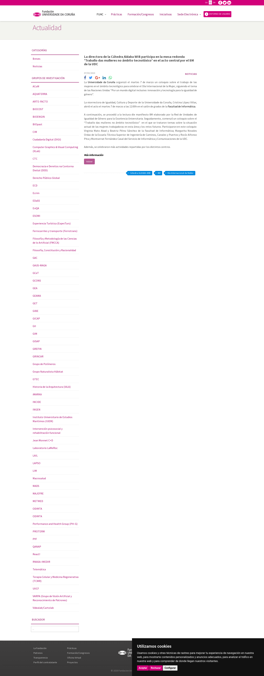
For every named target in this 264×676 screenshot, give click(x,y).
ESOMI (36, 215)
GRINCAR (38, 356)
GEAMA (37, 295)
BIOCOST (38, 109)
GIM (35, 333)
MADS (36, 486)
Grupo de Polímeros (44, 364)
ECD (35, 185)
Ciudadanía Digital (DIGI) (47, 139)
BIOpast (37, 124)
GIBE (35, 311)
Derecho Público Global (46, 178)
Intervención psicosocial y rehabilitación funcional (47, 430)
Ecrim (36, 193)
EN (214, 2)
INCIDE (37, 402)
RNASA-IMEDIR (41, 561)
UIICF (36, 588)
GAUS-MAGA (40, 265)
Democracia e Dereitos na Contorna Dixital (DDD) (53, 168)
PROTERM (39, 531)
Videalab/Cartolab (43, 607)
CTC (35, 158)
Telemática (39, 569)
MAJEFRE (38, 493)
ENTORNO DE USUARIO (217, 14)
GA (206, 2)
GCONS (37, 280)
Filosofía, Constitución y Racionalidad (54, 250)
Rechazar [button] (156, 668)
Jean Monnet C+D (43, 440)
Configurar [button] (170, 668)
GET (35, 303)
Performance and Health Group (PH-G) (55, 523)
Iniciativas (166, 14)
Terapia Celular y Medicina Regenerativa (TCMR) (55, 579)
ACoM (36, 86)
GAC (35, 257)
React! (36, 554)
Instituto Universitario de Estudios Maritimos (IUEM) (52, 419)
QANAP (37, 546)
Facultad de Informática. (182, 106)
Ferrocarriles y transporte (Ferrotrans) (55, 231)
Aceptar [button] (143, 668)
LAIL (35, 455)
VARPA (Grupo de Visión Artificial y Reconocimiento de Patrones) (52, 598)
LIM (35, 470)
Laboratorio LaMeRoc (45, 448)
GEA (35, 288)
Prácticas (116, 14)
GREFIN (37, 348)
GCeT (36, 273)
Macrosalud (39, 478)
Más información (94, 155)
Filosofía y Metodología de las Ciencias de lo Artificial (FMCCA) (55, 240)
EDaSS (36, 200)
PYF (35, 539)
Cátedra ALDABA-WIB (140, 172)
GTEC (36, 379)
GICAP (36, 318)
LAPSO (36, 463)
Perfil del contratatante (45, 662)
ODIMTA (37, 508)
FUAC (100, 14)
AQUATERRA (40, 94)
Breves (36, 58)
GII (34, 326)
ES (210, 2)
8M (159, 172)
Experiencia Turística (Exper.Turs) (52, 223)
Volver (89, 161)
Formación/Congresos (141, 14)
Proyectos (72, 662)
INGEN (36, 409)
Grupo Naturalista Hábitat (48, 371)
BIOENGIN (39, 116)
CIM (35, 132)
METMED (38, 501)
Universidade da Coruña (102, 82)
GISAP (36, 341)
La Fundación (40, 648)
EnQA (36, 208)
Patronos (38, 652)
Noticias (37, 66)
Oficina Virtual (74, 657)
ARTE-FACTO (40, 101)
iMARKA (37, 394)
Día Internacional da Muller (181, 172)
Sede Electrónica (187, 14)
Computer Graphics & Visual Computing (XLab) (55, 149)
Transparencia (41, 657)
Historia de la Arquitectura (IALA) (52, 386)
